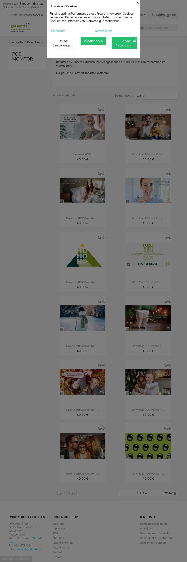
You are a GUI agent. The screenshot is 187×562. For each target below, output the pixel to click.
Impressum (58, 31)
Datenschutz (103, 31)
